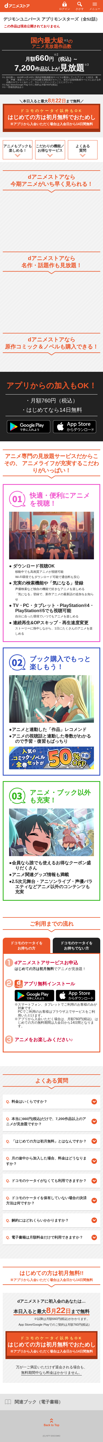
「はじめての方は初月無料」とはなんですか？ (49, 1141)
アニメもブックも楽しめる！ (17, 148)
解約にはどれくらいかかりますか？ (40, 1220)
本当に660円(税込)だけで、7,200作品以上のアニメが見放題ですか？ (46, 1121)
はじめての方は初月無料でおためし (51, 117)
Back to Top (51, 1422)
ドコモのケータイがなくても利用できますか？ (49, 1181)
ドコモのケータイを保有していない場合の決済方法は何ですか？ (46, 1200)
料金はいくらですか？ (29, 1102)
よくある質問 (83, 148)
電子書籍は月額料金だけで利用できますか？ (47, 1237)
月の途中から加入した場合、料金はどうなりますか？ (46, 1161)
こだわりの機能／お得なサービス (50, 148)
